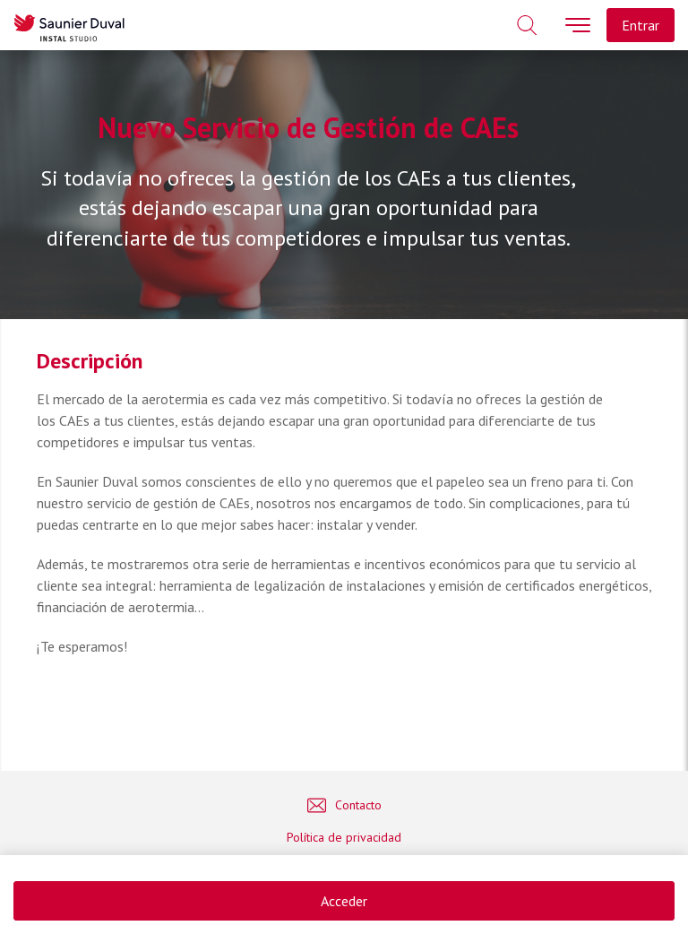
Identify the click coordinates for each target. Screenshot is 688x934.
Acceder (344, 901)
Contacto (344, 805)
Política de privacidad (344, 837)
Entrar (640, 25)
